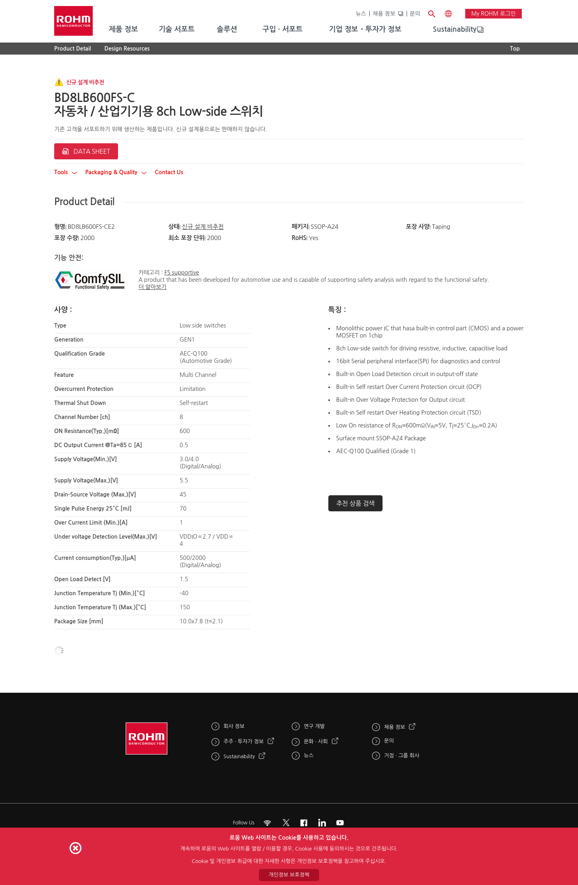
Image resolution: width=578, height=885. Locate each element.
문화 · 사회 (316, 741)
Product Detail (72, 48)
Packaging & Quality (116, 172)
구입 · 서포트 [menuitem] (283, 29)
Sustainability (454, 29)
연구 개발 (314, 726)
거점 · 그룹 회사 (401, 755)
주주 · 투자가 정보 (244, 741)
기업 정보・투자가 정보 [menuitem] (365, 29)
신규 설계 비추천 (203, 227)
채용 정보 (383, 13)
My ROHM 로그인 (493, 13)
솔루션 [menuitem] (227, 29)
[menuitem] (454, 29)
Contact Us (169, 172)
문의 (415, 13)
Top (515, 48)
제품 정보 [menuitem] (123, 29)
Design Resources (127, 48)
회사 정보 (234, 726)
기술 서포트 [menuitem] (177, 29)
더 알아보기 (152, 287)
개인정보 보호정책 (289, 874)
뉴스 (361, 13)
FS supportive (182, 272)
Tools (65, 172)
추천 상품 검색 (355, 503)
